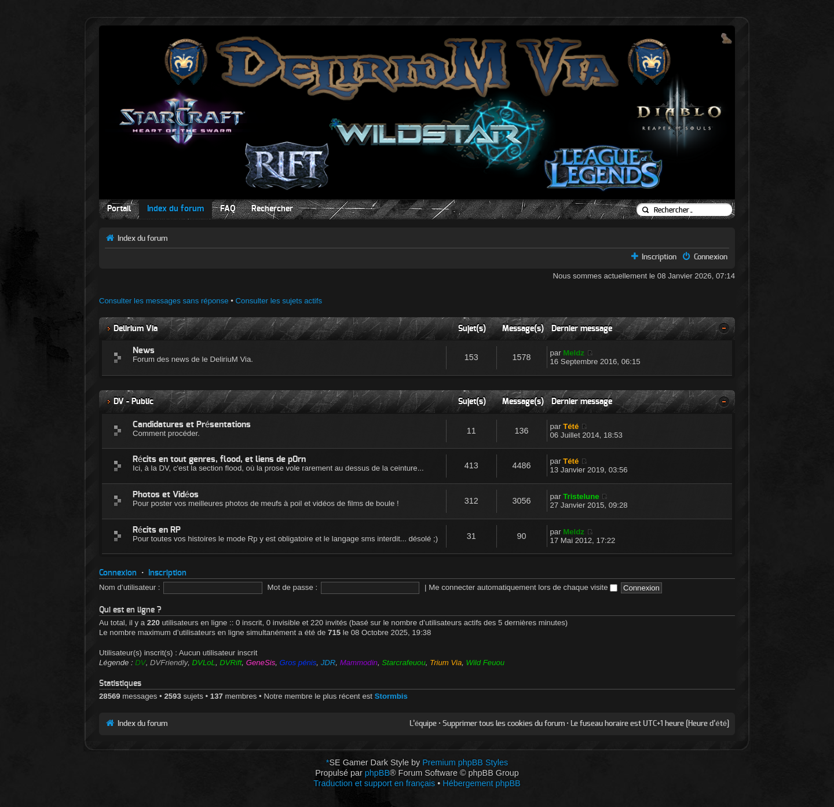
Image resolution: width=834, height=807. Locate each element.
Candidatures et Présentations (192, 424)
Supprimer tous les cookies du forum (503, 724)
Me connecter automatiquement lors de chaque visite (523, 587)
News (144, 350)
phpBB (377, 772)
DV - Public (133, 401)
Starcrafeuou (404, 662)
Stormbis (391, 696)
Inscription (659, 257)
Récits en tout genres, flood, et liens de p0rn (219, 459)
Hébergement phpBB (481, 783)
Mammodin (359, 662)
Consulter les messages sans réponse (164, 300)
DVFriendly (169, 662)
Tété (571, 426)
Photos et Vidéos (166, 494)
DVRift (231, 662)
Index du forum (175, 209)
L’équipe (423, 724)
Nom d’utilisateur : (129, 587)
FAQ (227, 209)
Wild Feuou (485, 662)
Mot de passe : (293, 587)
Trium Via (446, 662)
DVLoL (203, 662)
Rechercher (272, 209)
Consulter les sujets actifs (279, 300)
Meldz (573, 353)
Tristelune (581, 496)
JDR (328, 662)
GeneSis (261, 662)
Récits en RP (157, 530)
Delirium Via (136, 328)
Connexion (710, 257)
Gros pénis (298, 662)
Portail (119, 209)
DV (140, 662)
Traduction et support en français (374, 783)
